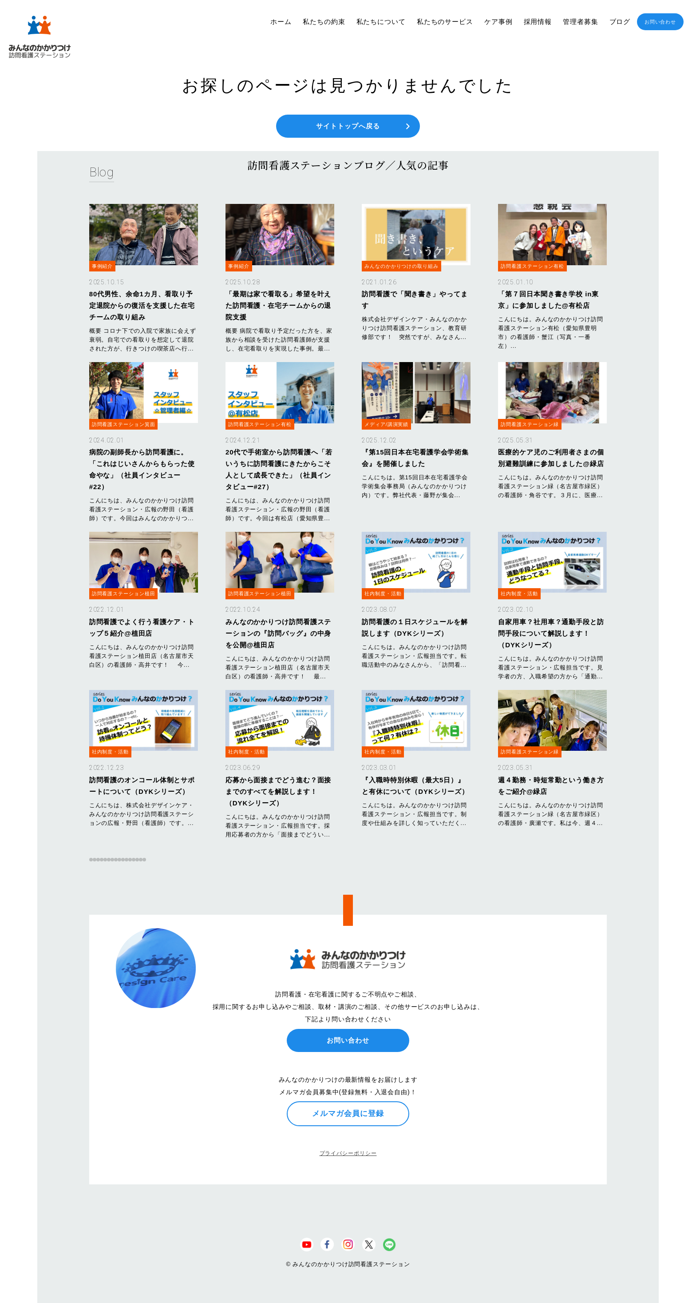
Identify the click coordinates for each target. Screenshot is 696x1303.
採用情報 (538, 21)
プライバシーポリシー (348, 1153)
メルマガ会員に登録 (348, 1113)
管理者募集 (580, 21)
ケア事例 (498, 21)
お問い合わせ (660, 21)
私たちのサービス (445, 21)
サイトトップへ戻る (348, 126)
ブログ (620, 21)
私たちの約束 (324, 21)
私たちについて (381, 21)
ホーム (281, 21)
